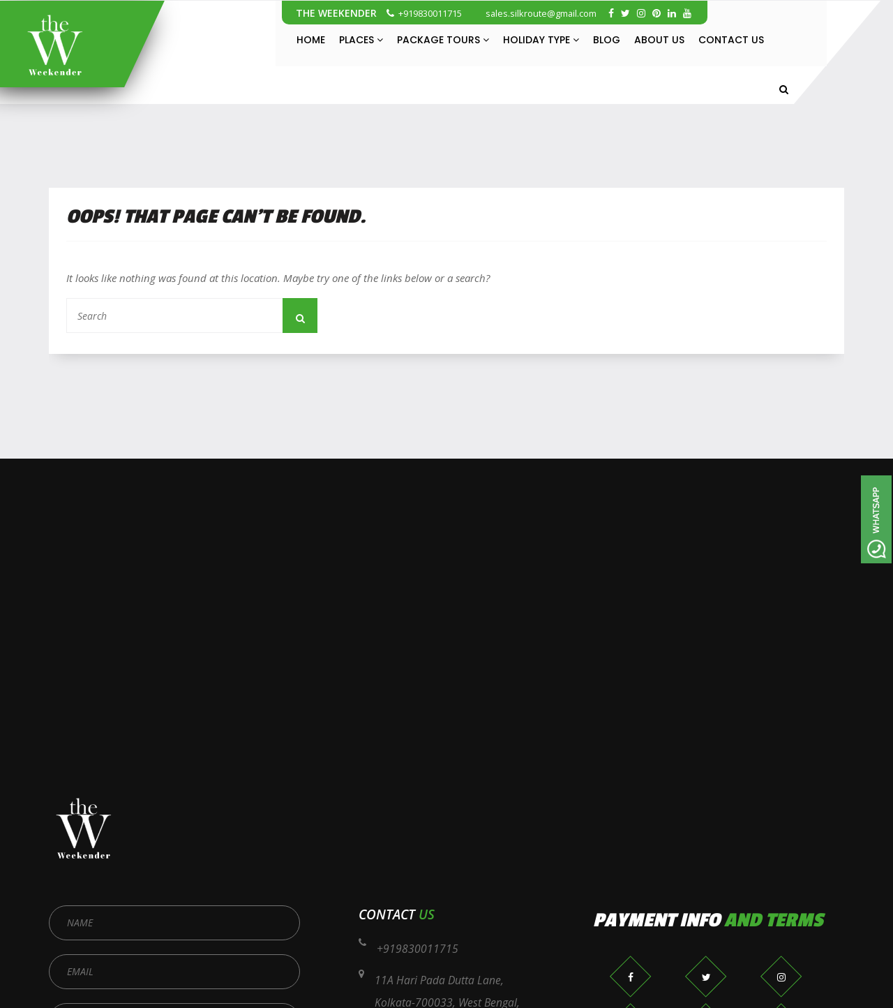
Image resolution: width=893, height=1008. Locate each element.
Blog (606, 40)
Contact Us (731, 40)
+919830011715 (424, 13)
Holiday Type (541, 40)
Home (311, 40)
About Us (659, 40)
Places (361, 40)
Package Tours (443, 40)
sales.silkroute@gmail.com (535, 13)
